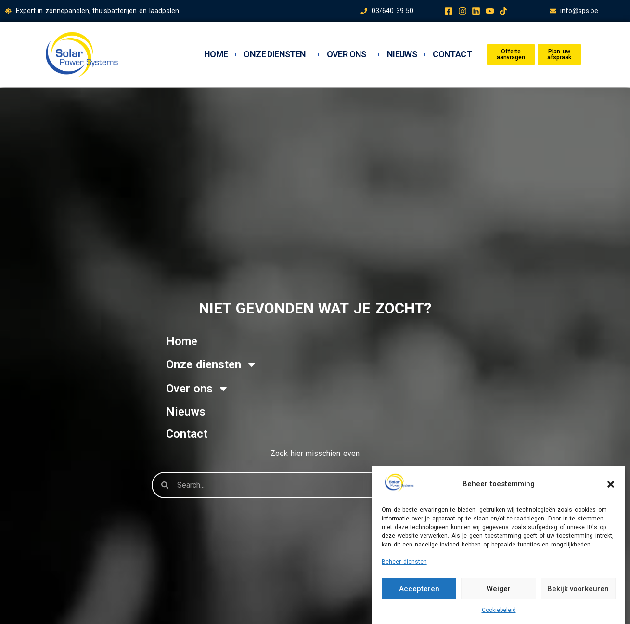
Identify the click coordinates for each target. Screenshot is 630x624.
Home (216, 54)
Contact (452, 54)
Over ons (349, 54)
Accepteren (419, 589)
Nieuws (402, 54)
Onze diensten (277, 54)
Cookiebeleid (499, 610)
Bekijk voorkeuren (578, 589)
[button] (611, 484)
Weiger (499, 589)
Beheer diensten (404, 562)
